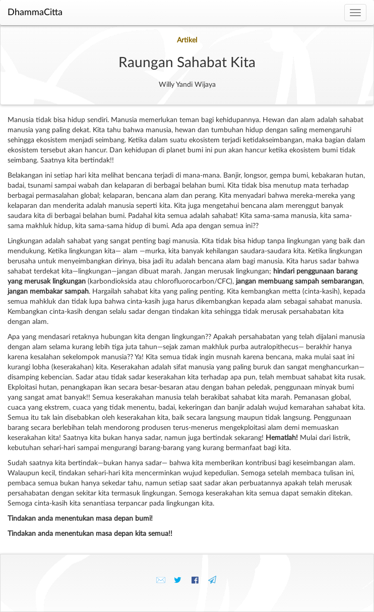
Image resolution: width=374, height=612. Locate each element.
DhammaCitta (35, 12)
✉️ (161, 580)
